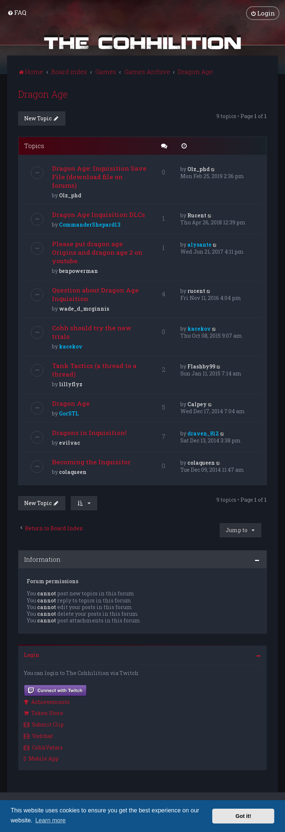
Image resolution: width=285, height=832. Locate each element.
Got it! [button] (243, 816)
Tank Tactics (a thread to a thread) (94, 369)
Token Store (43, 712)
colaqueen (72, 471)
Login (31, 654)
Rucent (196, 214)
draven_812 (203, 432)
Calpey (197, 403)
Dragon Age (43, 93)
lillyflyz (70, 383)
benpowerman (78, 270)
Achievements (47, 700)
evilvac (69, 441)
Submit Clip (44, 723)
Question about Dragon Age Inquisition (95, 293)
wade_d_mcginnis (84, 307)
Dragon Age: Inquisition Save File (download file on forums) (99, 176)
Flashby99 (201, 365)
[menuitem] (17, 12)
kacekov (70, 345)
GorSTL (69, 412)
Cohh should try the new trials (91, 331)
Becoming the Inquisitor (91, 461)
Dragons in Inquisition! (89, 432)
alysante (199, 243)
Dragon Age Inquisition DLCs (98, 214)
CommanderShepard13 (89, 223)
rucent (196, 290)
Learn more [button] (50, 820)
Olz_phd (70, 194)
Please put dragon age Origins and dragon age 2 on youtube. (97, 251)
